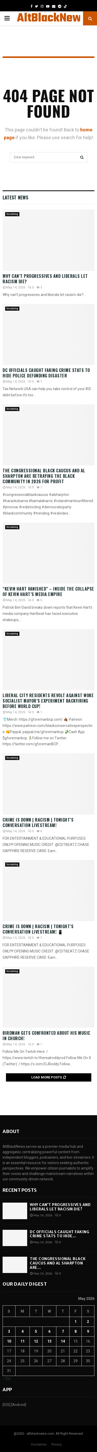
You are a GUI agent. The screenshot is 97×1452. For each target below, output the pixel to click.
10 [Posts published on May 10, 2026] (9, 1341)
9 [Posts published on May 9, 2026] (88, 1331)
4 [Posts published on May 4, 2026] (22, 1331)
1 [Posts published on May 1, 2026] (75, 1322)
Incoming (12, 214)
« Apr (7, 1378)
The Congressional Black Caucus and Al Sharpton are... (58, 1263)
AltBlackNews (52, 18)
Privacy (56, 1444)
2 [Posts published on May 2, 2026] (88, 1322)
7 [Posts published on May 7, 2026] (63, 1331)
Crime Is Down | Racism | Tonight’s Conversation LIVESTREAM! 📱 (38, 929)
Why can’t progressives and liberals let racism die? (45, 279)
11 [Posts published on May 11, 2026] (22, 1341)
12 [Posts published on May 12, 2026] (36, 1341)
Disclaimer (39, 1444)
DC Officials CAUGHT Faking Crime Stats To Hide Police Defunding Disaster (46, 373)
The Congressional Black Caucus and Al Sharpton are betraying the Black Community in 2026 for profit (44, 476)
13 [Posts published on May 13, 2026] (49, 1341)
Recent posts (20, 1190)
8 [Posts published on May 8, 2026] (75, 1331)
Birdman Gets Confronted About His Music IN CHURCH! (46, 1035)
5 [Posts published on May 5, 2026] (36, 1331)
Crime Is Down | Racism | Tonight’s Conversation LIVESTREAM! (38, 822)
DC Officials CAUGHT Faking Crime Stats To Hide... (59, 1234)
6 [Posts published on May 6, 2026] (49, 1331)
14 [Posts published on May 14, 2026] (63, 1341)
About (11, 1131)
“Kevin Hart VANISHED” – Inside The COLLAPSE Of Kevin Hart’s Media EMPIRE (48, 591)
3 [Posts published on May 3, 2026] (9, 1331)
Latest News (15, 197)
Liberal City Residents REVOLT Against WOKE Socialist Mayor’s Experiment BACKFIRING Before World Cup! (48, 700)
